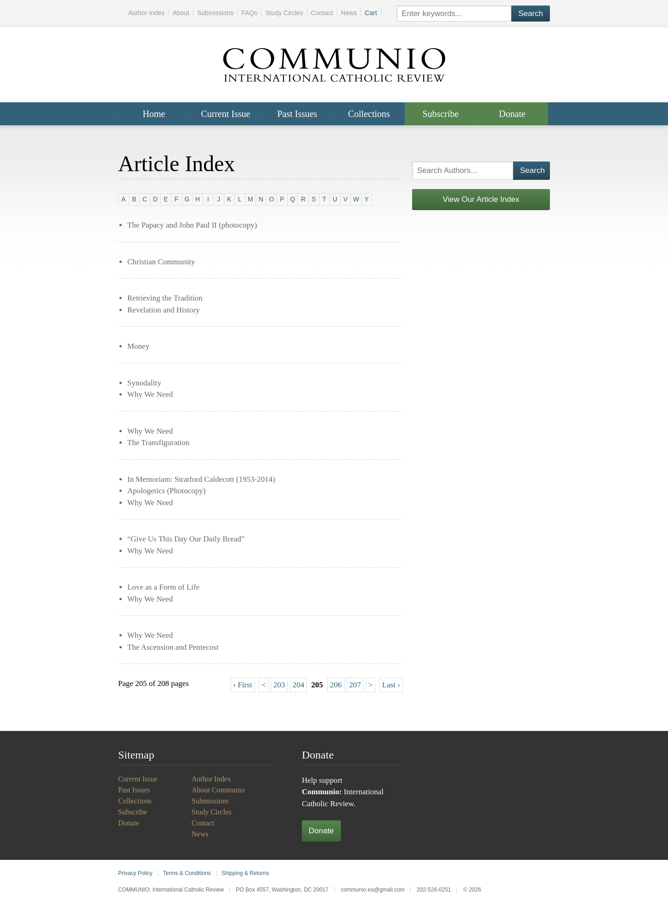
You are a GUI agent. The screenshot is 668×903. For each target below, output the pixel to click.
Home (154, 114)
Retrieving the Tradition (164, 298)
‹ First (242, 684)
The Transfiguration (158, 442)
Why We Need (150, 394)
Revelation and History (163, 310)
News (349, 13)
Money (138, 346)
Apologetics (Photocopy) (166, 490)
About (180, 13)
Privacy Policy (135, 873)
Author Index (146, 13)
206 (336, 684)
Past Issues (297, 114)
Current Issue (225, 114)
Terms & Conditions (187, 873)
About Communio (218, 790)
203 (279, 684)
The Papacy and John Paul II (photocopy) (192, 225)
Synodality (144, 383)
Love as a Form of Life (163, 587)
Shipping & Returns (245, 873)
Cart (371, 13)
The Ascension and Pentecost (173, 647)
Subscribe (441, 114)
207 (355, 684)
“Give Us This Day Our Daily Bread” (186, 539)
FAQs (249, 13)
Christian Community (161, 261)
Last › (391, 684)
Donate (512, 114)
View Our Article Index (481, 199)
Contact (322, 13)
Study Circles (284, 13)
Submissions (215, 13)
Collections (369, 114)
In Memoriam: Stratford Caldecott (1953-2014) (201, 479)
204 (299, 684)
